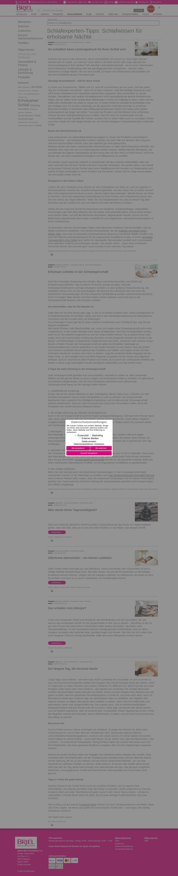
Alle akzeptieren (78, 448)
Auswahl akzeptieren (89, 453)
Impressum (99, 444)
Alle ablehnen (100, 448)
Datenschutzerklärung (83, 444)
